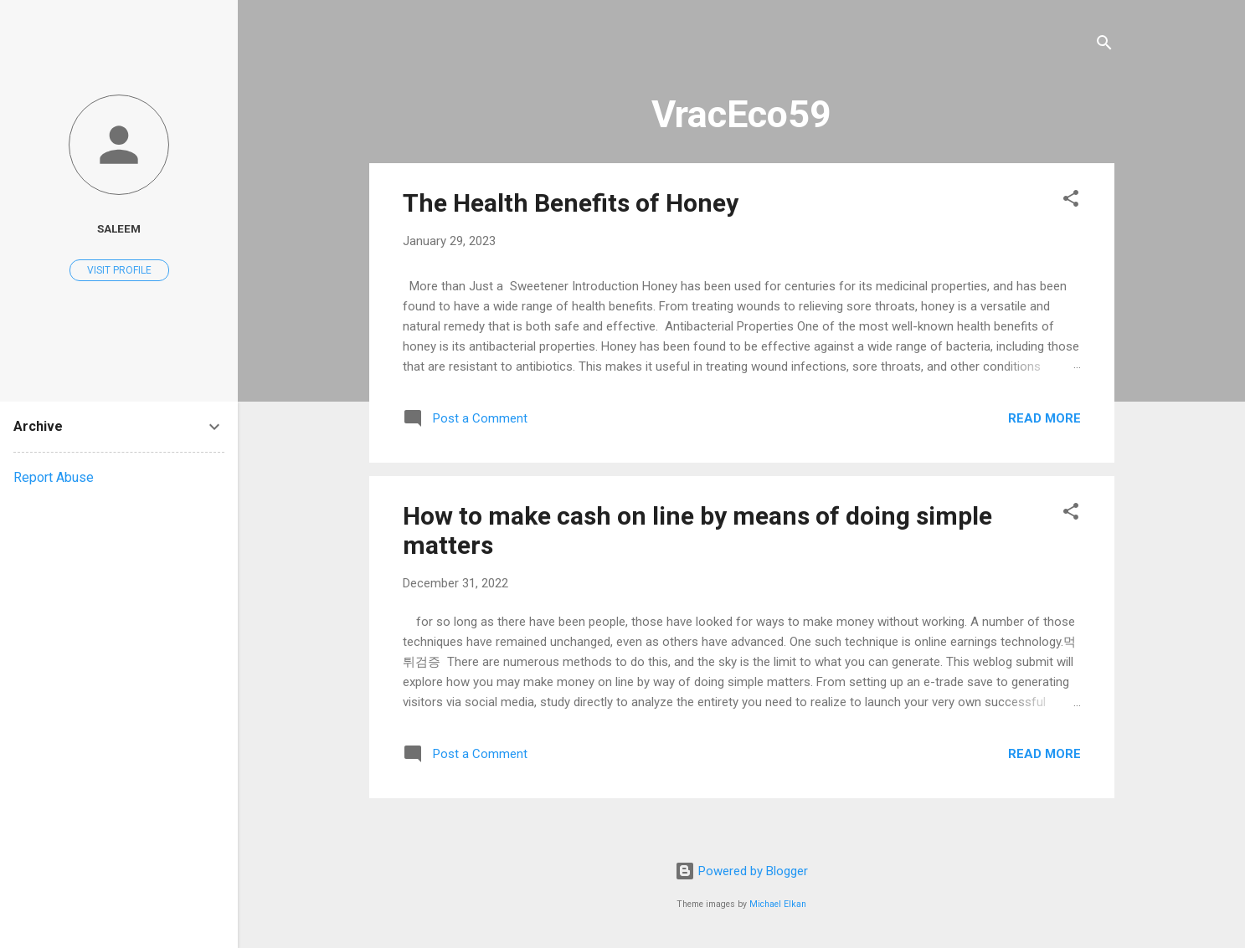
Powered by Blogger (741, 871)
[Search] (1104, 45)
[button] (1071, 201)
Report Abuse (53, 477)
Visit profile (119, 270)
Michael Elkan (777, 904)
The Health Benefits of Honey (570, 203)
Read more (1044, 418)
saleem (119, 228)
